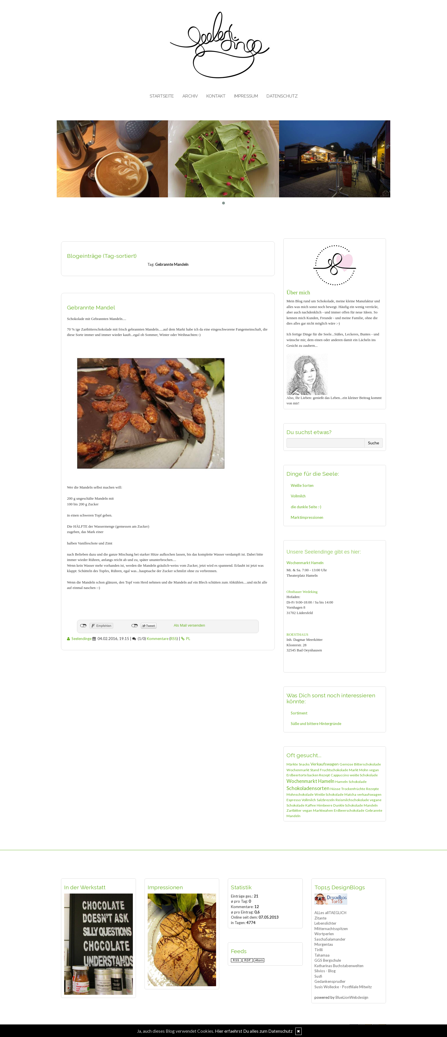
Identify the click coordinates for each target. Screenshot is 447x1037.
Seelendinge (79, 638)
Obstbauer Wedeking (302, 592)
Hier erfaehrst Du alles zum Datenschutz (253, 1031)
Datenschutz (282, 96)
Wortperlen (324, 933)
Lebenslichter (325, 923)
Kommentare (157, 638)
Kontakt (215, 96)
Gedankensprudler (330, 981)
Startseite (162, 96)
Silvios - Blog (325, 971)
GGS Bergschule (327, 960)
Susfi (318, 976)
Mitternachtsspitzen (331, 928)
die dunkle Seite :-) (306, 507)
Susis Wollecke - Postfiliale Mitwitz (343, 987)
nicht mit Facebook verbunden (83, 625)
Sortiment (299, 713)
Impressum (246, 96)
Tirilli (318, 949)
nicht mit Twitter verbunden (134, 625)
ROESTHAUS (297, 634)
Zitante (320, 918)
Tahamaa (322, 955)
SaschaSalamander (330, 939)
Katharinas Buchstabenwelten (338, 965)
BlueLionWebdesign (352, 997)
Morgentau (323, 944)
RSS (173, 638)
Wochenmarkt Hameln (305, 562)
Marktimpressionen (307, 517)
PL (185, 638)
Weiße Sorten (302, 485)
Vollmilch (298, 496)
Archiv (190, 96)
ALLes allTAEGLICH (330, 912)
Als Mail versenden (189, 625)
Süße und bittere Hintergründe (316, 723)
